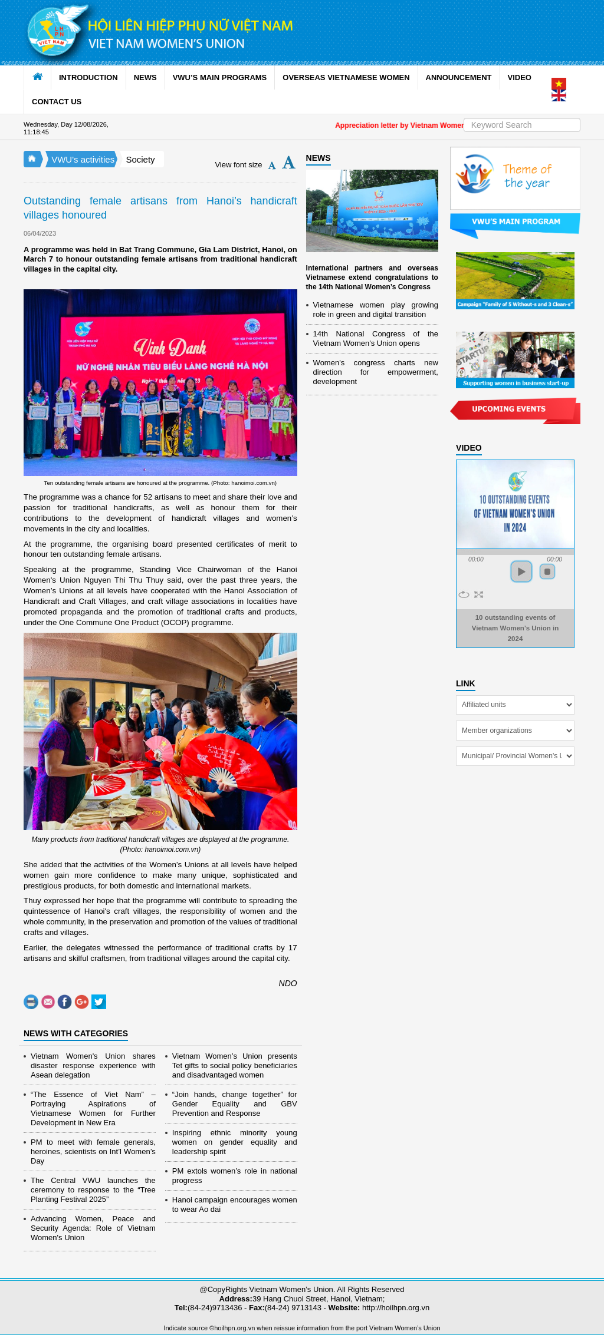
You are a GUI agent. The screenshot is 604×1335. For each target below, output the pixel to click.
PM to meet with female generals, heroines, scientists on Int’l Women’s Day (93, 1151)
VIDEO (519, 77)
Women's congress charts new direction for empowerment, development (375, 372)
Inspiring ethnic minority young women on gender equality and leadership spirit (234, 1142)
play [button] (521, 571)
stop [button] (547, 571)
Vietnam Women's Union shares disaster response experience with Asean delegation (93, 1065)
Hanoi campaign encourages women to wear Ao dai (234, 1204)
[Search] (522, 125)
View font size (238, 164)
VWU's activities (82, 159)
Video (469, 447)
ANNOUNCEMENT (459, 77)
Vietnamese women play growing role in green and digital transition (375, 309)
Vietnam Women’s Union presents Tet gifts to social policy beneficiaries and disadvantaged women (234, 1065)
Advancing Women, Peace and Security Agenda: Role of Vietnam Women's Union (93, 1228)
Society (140, 159)
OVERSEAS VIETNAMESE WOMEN (346, 77)
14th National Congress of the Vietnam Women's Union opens (375, 338)
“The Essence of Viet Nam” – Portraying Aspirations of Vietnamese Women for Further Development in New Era (93, 1108)
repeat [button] (464, 594)
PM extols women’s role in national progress (234, 1176)
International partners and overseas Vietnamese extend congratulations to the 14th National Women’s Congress (372, 277)
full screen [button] (478, 594)
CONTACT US (56, 101)
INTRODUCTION (88, 77)
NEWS (145, 77)
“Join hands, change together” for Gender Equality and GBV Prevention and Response (234, 1104)
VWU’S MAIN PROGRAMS (220, 77)
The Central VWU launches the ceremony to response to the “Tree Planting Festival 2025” (93, 1190)
